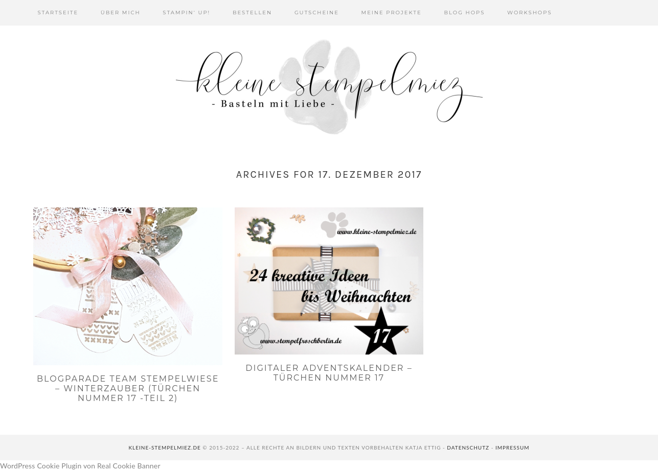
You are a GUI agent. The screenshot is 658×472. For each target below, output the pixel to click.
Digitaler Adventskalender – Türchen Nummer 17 (328, 373)
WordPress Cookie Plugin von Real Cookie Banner (80, 465)
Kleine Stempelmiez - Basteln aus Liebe (329, 87)
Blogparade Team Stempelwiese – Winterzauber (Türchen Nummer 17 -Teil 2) (128, 388)
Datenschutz (468, 447)
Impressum (512, 447)
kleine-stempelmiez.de (164, 447)
